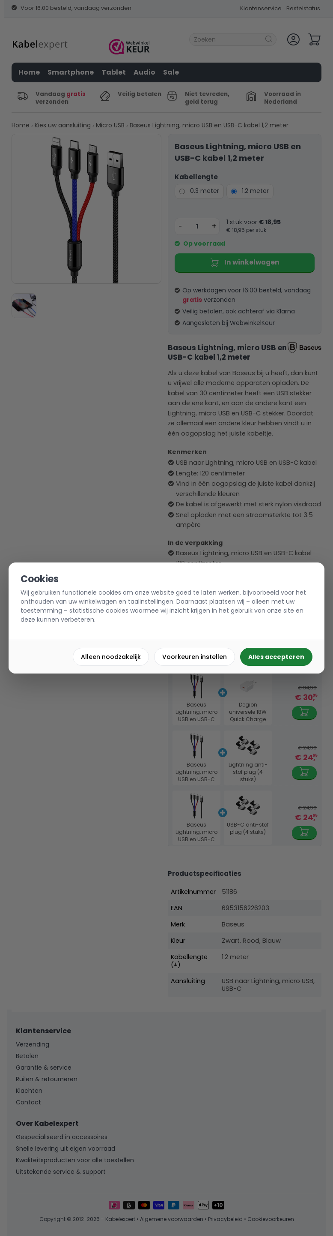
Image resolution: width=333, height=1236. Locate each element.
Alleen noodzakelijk (111, 657)
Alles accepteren (276, 657)
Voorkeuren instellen (194, 657)
